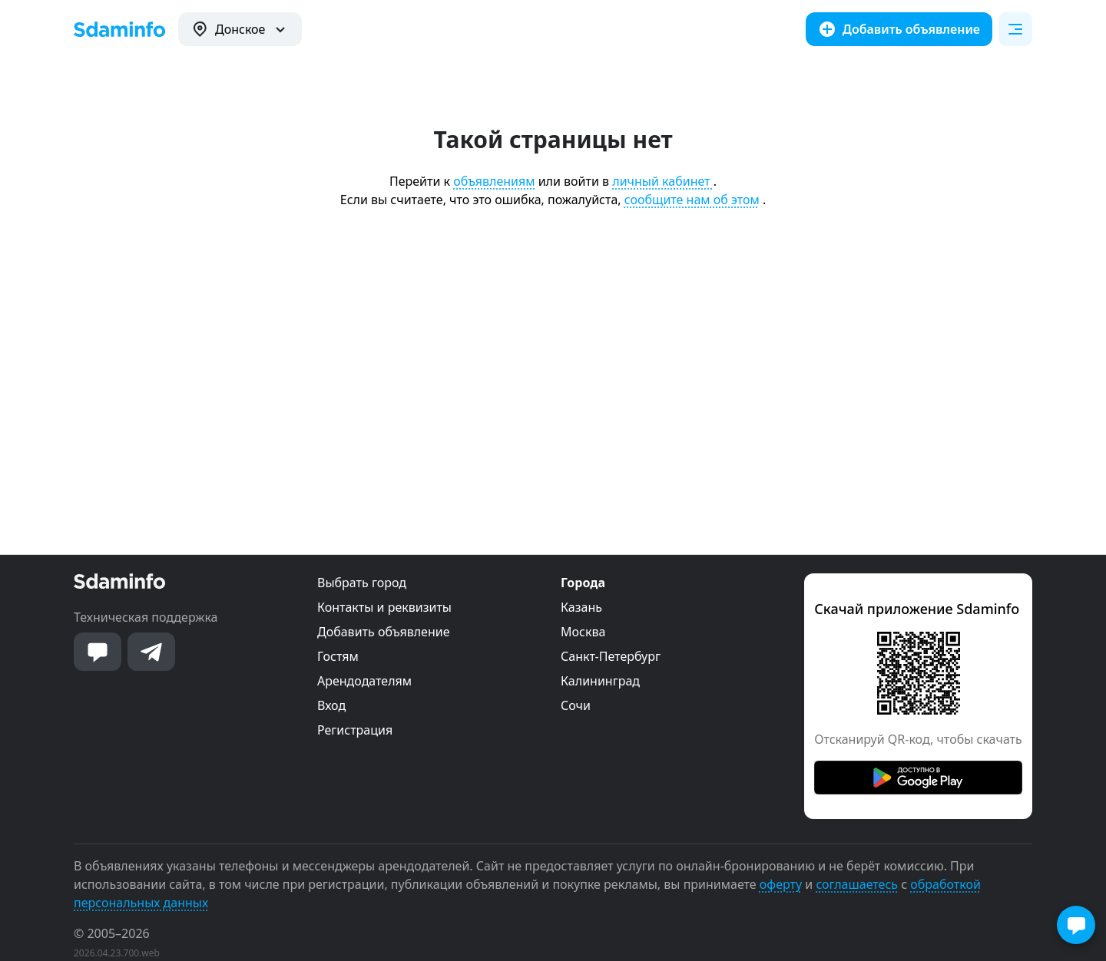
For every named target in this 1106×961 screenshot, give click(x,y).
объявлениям (494, 181)
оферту (781, 884)
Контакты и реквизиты (384, 607)
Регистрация (354, 730)
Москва (583, 631)
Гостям (338, 656)
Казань (581, 607)
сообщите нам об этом (692, 199)
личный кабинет (662, 181)
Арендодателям (364, 680)
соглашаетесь (857, 884)
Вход (331, 705)
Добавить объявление (383, 631)
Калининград (600, 680)
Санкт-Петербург (611, 656)
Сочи (576, 705)
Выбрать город (361, 582)
